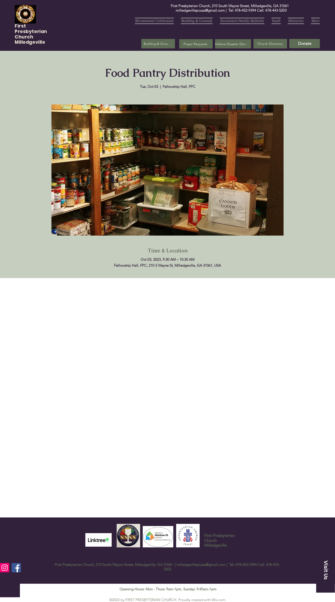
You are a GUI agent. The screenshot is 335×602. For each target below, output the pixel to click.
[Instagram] (4, 567)
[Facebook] (16, 567)
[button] (196, 43)
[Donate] (304, 43)
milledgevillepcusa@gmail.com (200, 10)
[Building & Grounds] (158, 43)
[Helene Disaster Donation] (233, 43)
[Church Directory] (270, 43)
